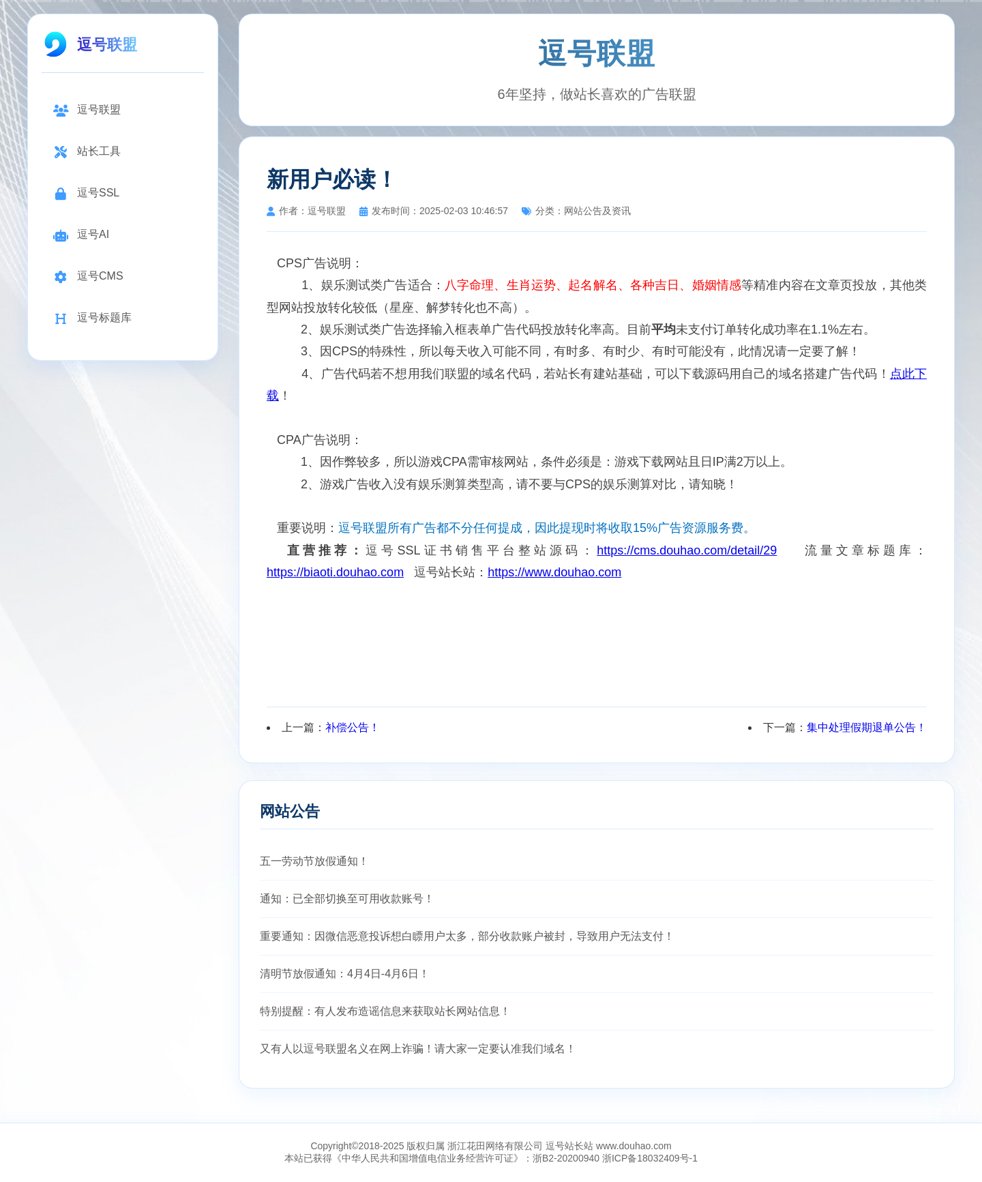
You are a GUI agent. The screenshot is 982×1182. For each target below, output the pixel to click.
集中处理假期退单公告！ (867, 727)
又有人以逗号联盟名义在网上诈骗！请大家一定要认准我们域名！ (418, 1048)
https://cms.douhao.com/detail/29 (687, 550)
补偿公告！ (352, 727)
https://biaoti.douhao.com (335, 572)
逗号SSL (86, 193)
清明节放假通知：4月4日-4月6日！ (345, 973)
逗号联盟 (87, 110)
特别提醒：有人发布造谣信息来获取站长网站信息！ (385, 1011)
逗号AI (81, 234)
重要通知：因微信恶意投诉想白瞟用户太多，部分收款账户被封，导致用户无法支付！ (467, 936)
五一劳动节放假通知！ (314, 861)
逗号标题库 (92, 318)
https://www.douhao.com (554, 572)
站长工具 (87, 151)
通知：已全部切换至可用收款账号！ (347, 898)
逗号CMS (88, 276)
